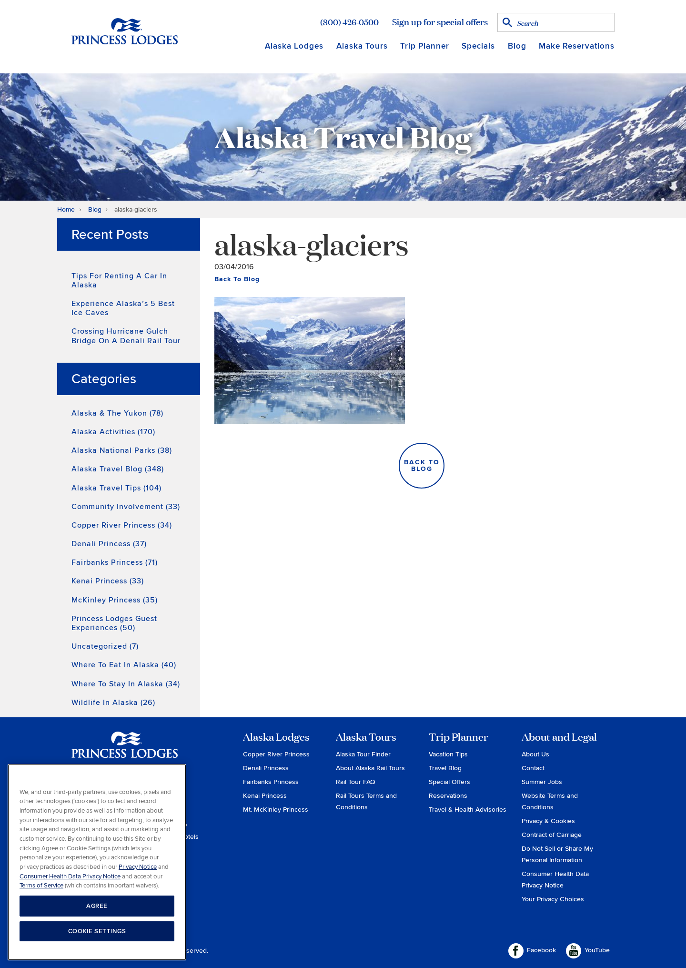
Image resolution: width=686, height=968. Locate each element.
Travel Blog (445, 768)
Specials (478, 46)
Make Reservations (577, 46)
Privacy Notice (138, 867)
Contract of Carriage (552, 835)
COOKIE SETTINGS (97, 931)
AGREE (97, 906)
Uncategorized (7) (105, 646)
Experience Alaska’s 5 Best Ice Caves (123, 308)
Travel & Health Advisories (467, 809)
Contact (533, 768)
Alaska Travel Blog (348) (117, 469)
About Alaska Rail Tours (370, 768)
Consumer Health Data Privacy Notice (70, 876)
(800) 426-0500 (349, 22)
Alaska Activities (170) (113, 432)
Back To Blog (237, 279)
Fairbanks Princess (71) (114, 562)
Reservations (448, 796)
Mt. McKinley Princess (275, 809)
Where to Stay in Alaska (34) (125, 684)
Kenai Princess (265, 796)
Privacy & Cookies (548, 821)
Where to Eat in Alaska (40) (123, 665)
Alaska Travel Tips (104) (116, 488)
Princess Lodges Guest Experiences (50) (114, 623)
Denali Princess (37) (109, 544)
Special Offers (449, 782)
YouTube (588, 950)
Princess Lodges (124, 751)
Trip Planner (424, 46)
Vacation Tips (448, 754)
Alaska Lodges (294, 46)
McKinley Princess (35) (114, 600)
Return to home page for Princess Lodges (124, 31)
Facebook (532, 950)
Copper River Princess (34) (121, 525)
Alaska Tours (362, 46)
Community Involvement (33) (125, 506)
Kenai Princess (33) (107, 581)
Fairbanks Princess (271, 782)
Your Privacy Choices (553, 899)
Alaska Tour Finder (363, 754)
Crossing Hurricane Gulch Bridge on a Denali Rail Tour (126, 335)
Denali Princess (266, 768)
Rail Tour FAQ (355, 782)
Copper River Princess (276, 754)
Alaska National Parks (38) (121, 450)
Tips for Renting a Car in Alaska (119, 280)
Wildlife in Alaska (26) (113, 702)
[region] (97, 862)
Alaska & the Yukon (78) (117, 413)
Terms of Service (41, 885)
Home (66, 209)
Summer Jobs (542, 782)
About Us (535, 754)
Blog (517, 46)
